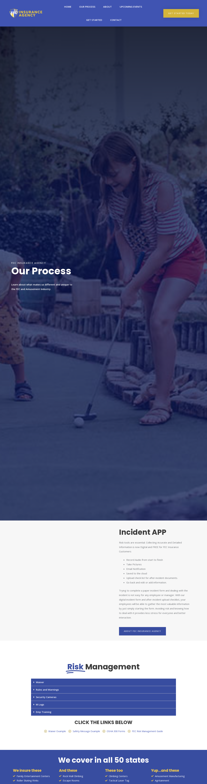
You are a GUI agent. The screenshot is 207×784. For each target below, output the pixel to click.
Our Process (87, 6)
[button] (181, 13)
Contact (116, 19)
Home (67, 6)
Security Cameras (46, 697)
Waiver (40, 682)
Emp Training (43, 712)
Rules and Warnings (47, 689)
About (107, 6)
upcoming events (131, 6)
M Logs (40, 704)
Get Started (94, 19)
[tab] (103, 682)
